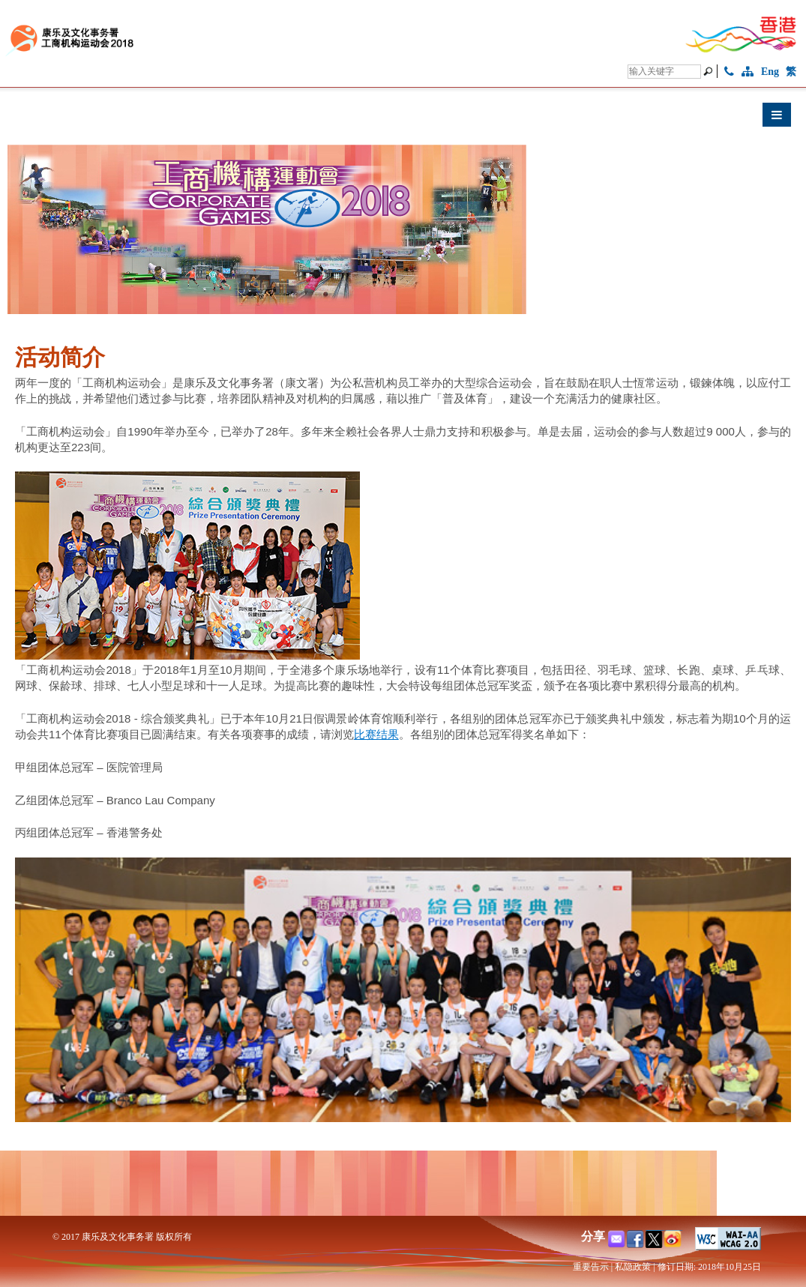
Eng (770, 71)
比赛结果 (376, 735)
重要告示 (591, 1267)
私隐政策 (633, 1267)
